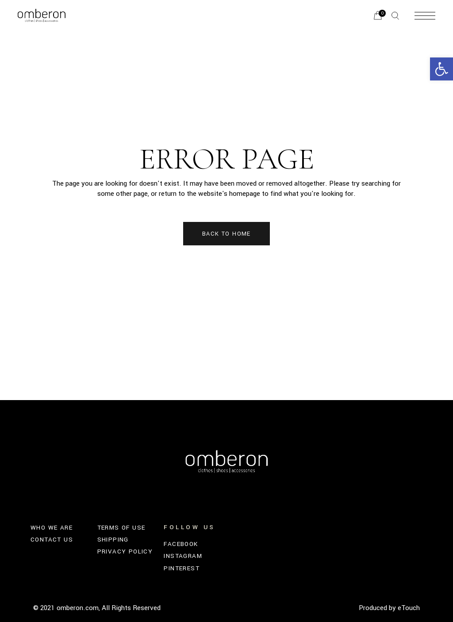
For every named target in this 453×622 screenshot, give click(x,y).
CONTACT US (52, 539)
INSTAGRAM (183, 556)
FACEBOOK (181, 544)
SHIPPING (113, 539)
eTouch (409, 608)
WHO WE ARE (52, 527)
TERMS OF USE (121, 527)
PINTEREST (182, 568)
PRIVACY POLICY (125, 551)
